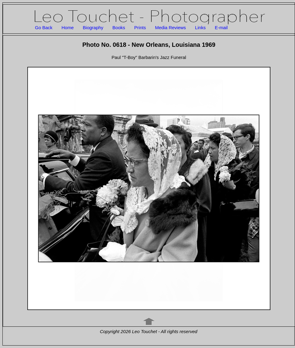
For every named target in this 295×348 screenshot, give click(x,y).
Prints (140, 27)
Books (118, 27)
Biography (93, 27)
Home (68, 27)
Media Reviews (170, 27)
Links (200, 27)
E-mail (221, 27)
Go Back (44, 27)
